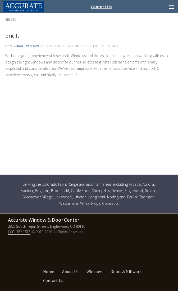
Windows (94, 271)
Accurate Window (24, 46)
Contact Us (101, 6)
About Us (70, 271)
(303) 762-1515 (19, 231)
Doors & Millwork (126, 271)
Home (48, 271)
